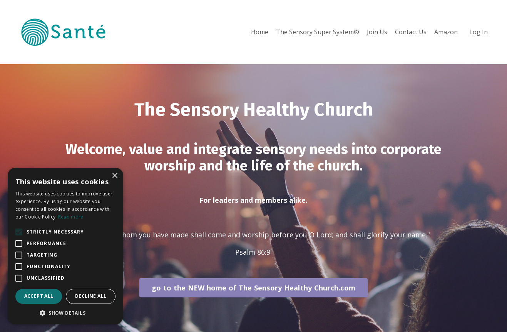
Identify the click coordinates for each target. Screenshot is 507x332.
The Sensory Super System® (317, 32)
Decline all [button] (90, 296)
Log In (478, 32)
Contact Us (411, 32)
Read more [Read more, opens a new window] (71, 217)
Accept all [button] (39, 296)
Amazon (446, 32)
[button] (65, 313)
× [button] (114, 176)
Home (259, 32)
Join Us (377, 32)
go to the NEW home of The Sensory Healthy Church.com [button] (253, 287)
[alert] (65, 246)
